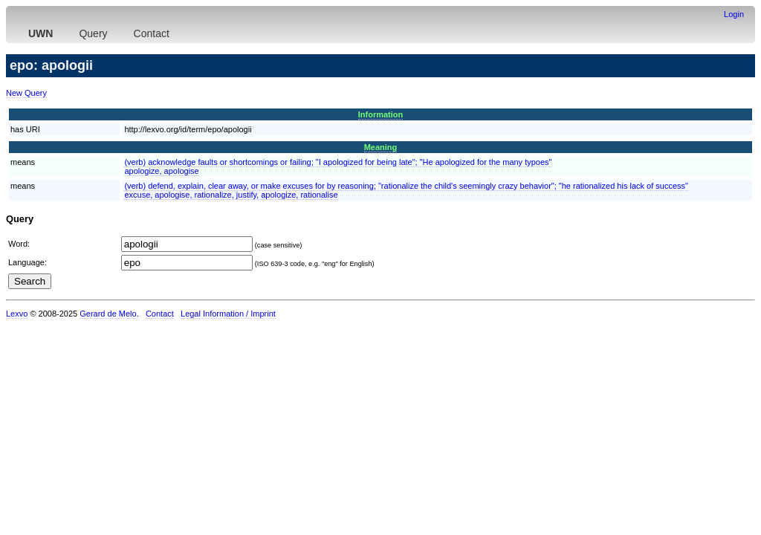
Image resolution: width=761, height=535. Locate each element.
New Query (26, 92)
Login (734, 14)
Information (381, 114)
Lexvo (16, 313)
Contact (151, 33)
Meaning (381, 147)
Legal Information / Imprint (228, 313)
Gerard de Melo (108, 313)
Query (93, 33)
